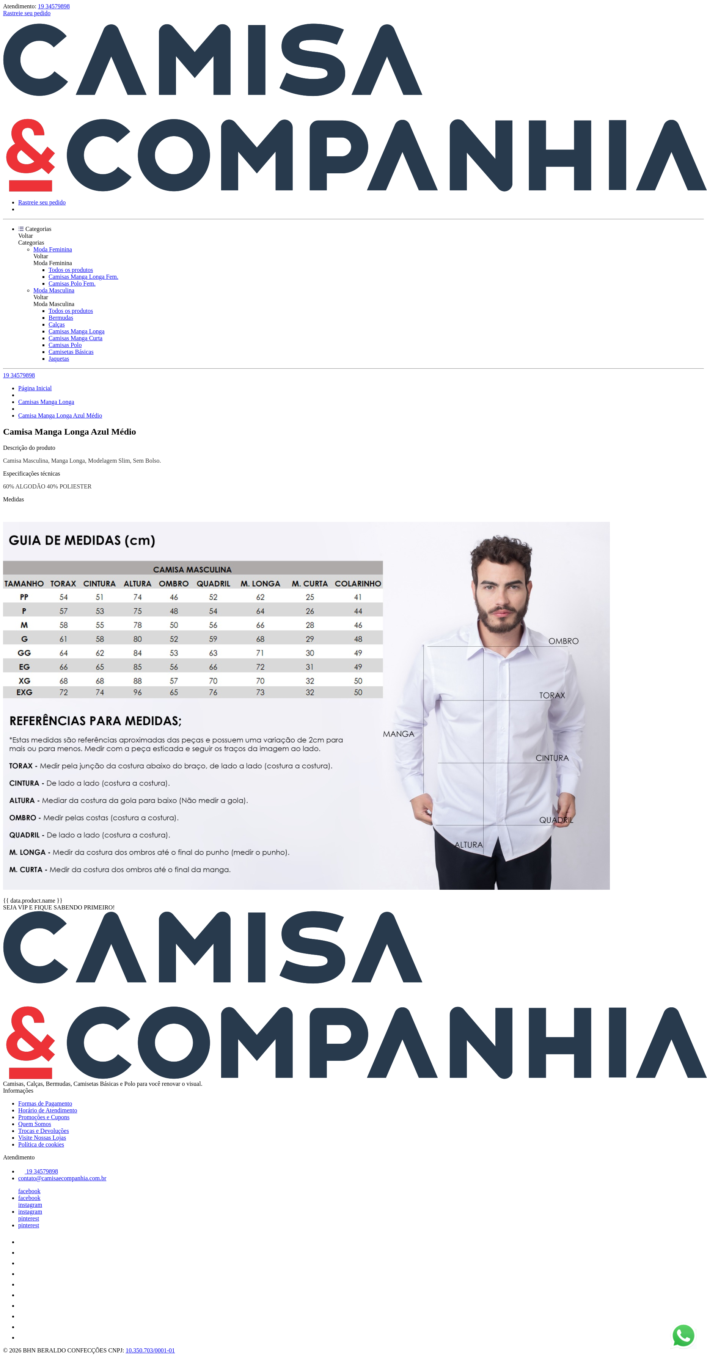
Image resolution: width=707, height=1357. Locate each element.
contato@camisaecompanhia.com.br (62, 1178)
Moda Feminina (52, 249)
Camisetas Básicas (71, 352)
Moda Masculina (53, 290)
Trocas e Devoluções (43, 1131)
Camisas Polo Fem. (72, 283)
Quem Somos (34, 1124)
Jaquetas (59, 358)
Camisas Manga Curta (75, 338)
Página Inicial (35, 388)
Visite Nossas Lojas (42, 1137)
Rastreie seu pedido (26, 13)
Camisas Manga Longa (77, 331)
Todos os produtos (71, 270)
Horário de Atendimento (47, 1110)
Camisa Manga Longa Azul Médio (60, 415)
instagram (30, 1205)
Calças (57, 324)
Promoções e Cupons (43, 1117)
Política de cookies (41, 1144)
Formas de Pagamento (45, 1103)
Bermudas (61, 317)
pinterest (28, 1218)
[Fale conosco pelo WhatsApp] (683, 1336)
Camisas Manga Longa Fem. (83, 276)
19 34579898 (54, 6)
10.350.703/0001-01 (150, 1350)
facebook (29, 1191)
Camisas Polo (65, 345)
